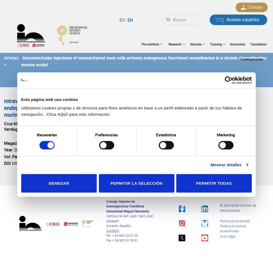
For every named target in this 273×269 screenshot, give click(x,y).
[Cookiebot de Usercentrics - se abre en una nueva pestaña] (228, 80)
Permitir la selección (136, 183)
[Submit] (168, 20)
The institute (151, 44)
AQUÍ (62, 114)
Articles (11, 58)
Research (177, 44)
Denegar (59, 183)
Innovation (237, 44)
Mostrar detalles (226, 165)
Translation (258, 44)
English (129, 20)
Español (123, 20)
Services (197, 44)
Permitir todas (214, 183)
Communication (253, 59)
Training (217, 44)
